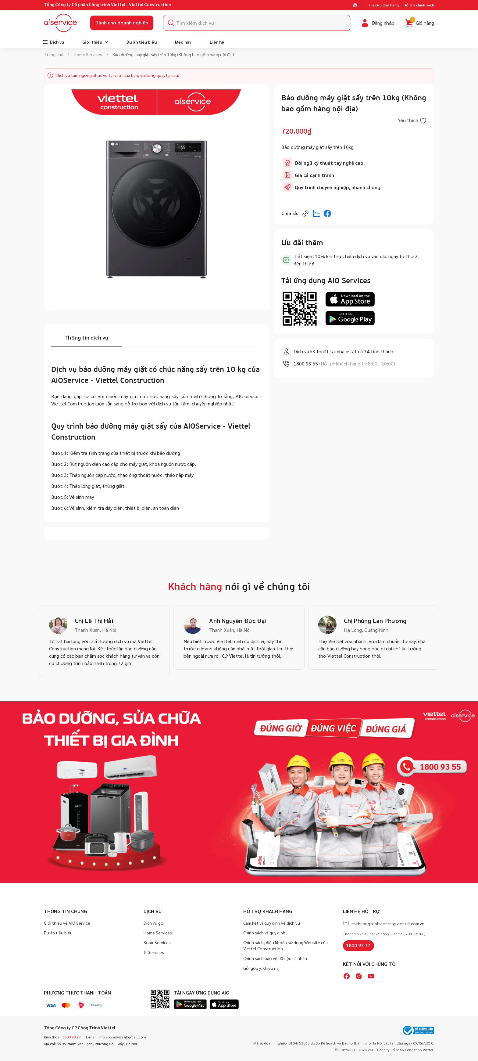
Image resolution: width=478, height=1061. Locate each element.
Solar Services (157, 942)
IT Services (154, 952)
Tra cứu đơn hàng (383, 4)
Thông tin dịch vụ (86, 337)
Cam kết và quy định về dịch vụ (271, 923)
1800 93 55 (306, 363)
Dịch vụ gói (154, 923)
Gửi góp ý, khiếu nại (261, 968)
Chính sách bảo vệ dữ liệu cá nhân (275, 958)
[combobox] (256, 23)
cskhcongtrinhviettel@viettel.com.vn (387, 923)
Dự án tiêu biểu (58, 932)
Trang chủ (53, 54)
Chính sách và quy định (264, 932)
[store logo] (60, 23)
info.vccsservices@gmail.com (122, 1036)
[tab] (86, 338)
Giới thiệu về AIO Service (67, 923)
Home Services (88, 54)
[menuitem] (53, 42)
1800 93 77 (358, 945)
